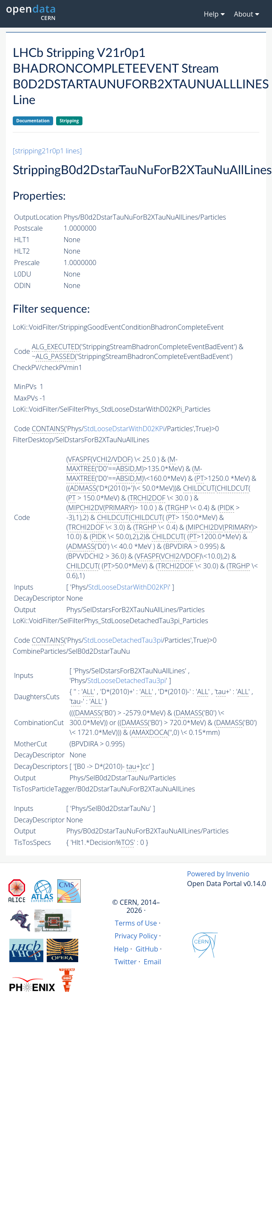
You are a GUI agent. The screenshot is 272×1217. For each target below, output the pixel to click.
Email (152, 961)
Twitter (125, 961)
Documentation (32, 121)
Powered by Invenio (218, 873)
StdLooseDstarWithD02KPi (124, 428)
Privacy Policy (136, 935)
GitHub (147, 949)
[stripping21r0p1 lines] (47, 150)
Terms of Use (136, 923)
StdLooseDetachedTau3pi (123, 640)
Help (121, 949)
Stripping (69, 121)
